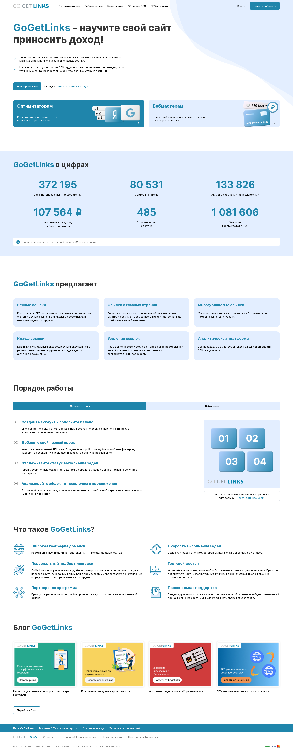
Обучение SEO (137, 6)
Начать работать (265, 5)
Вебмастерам (94, 6)
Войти (241, 6)
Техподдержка (112, 737)
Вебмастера (213, 406)
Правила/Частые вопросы (80, 737)
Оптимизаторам (69, 6)
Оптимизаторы (80, 406)
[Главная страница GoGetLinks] (31, 6)
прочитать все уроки (252, 497)
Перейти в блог (27, 710)
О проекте (49, 737)
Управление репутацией (124, 728)
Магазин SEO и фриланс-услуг (58, 728)
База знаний (115, 6)
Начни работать (27, 86)
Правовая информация (143, 737)
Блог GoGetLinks (24, 728)
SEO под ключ (159, 6)
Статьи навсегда (93, 728)
